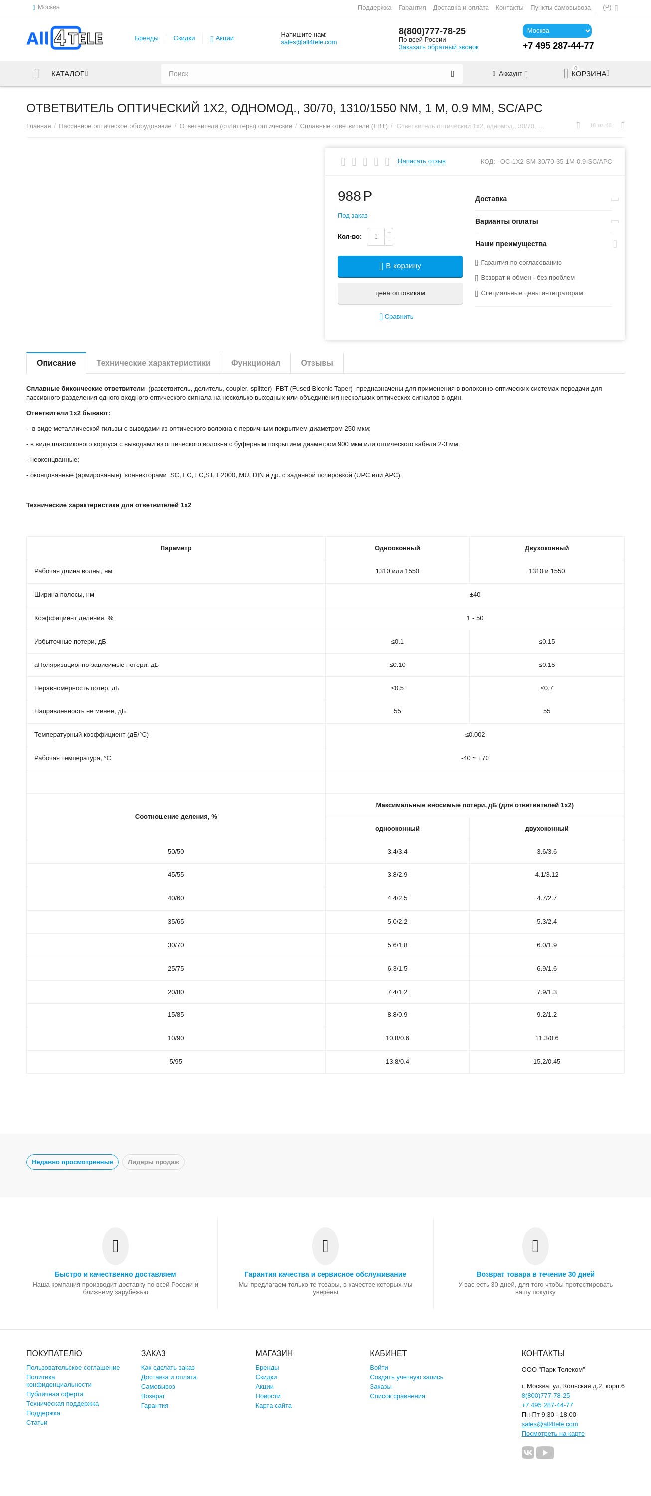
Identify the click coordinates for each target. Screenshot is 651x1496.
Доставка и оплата (461, 7)
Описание (56, 363)
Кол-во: (350, 236)
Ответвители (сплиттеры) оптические (235, 126)
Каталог (67, 74)
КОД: (488, 161)
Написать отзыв (422, 161)
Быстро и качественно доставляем (115, 1274)
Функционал (255, 363)
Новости (268, 1396)
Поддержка (375, 7)
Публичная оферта (55, 1394)
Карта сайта (274, 1405)
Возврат (153, 1396)
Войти (379, 1367)
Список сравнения (397, 1396)
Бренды (146, 38)
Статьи (36, 1422)
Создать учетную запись (406, 1377)
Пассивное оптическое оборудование (115, 126)
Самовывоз (158, 1386)
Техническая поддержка (62, 1403)
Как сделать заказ (168, 1367)
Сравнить (396, 317)
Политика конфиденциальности (59, 1380)
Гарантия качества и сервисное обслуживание (325, 1274)
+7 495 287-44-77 (547, 1405)
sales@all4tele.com (309, 42)
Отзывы (317, 363)
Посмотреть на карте (553, 1433)
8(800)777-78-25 (432, 31)
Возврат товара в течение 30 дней (535, 1274)
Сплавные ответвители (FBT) (344, 126)
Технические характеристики (153, 363)
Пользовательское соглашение (73, 1367)
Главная (38, 126)
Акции (225, 38)
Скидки (184, 38)
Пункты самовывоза (560, 7)
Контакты (509, 7)
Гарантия (412, 7)
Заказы (381, 1386)
